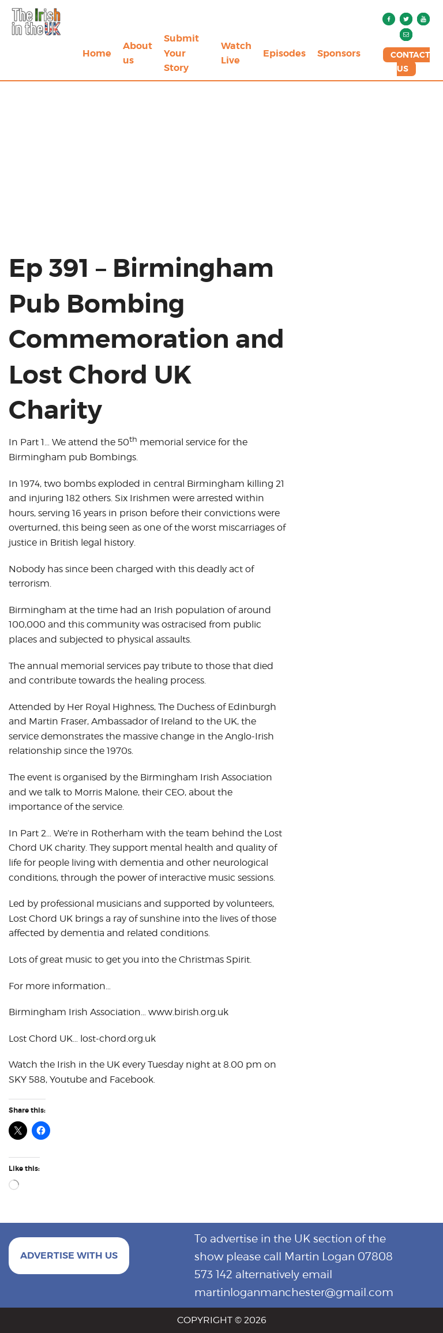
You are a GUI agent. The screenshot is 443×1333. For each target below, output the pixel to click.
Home (96, 53)
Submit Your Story (181, 53)
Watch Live (236, 53)
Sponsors (339, 53)
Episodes (284, 53)
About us (137, 53)
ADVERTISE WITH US (69, 1255)
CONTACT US (410, 62)
